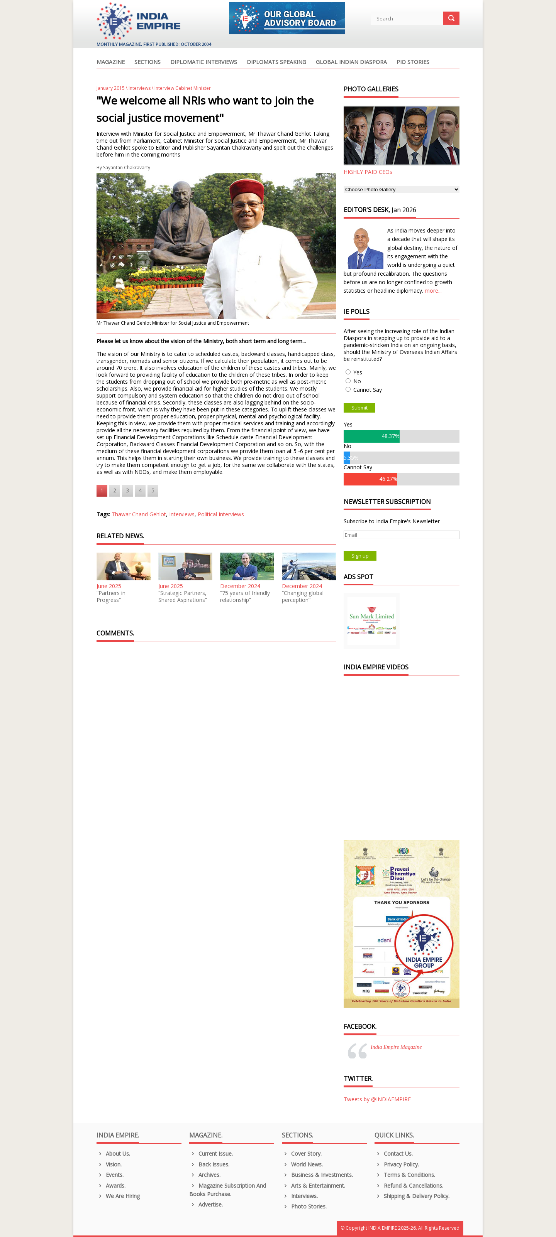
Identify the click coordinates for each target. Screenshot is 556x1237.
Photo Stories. (304, 1206)
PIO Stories (413, 62)
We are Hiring (118, 1196)
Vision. (109, 1164)
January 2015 (111, 88)
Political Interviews (221, 514)
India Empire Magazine (396, 1047)
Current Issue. (211, 1153)
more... (433, 290)
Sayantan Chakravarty (126, 167)
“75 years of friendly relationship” (245, 596)
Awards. (111, 1185)
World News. (302, 1164)
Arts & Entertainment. (313, 1185)
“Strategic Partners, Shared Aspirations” (182, 596)
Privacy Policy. (397, 1164)
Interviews (140, 88)
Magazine (111, 62)
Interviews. (300, 1196)
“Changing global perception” (303, 596)
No (357, 381)
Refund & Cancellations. (409, 1185)
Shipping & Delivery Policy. (412, 1196)
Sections (147, 62)
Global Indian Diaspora (351, 62)
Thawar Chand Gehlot (139, 514)
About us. (113, 1153)
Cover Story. (302, 1153)
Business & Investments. (317, 1174)
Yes (357, 372)
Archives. (204, 1174)
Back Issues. (209, 1164)
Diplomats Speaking (276, 62)
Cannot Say (367, 389)
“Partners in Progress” (111, 596)
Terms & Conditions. (405, 1174)
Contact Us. (394, 1153)
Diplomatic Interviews (203, 62)
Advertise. (206, 1204)
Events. (110, 1174)
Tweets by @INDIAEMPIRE (377, 1099)
